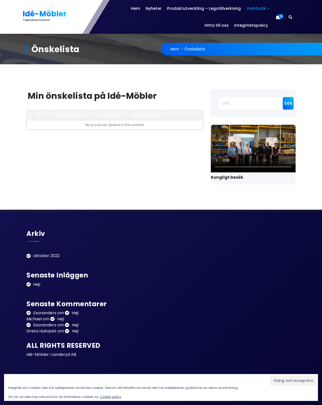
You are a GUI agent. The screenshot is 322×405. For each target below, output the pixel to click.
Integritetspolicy (251, 25)
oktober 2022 (46, 256)
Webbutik (256, 8)
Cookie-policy (110, 397)
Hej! (37, 284)
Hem (135, 8)
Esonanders (44, 313)
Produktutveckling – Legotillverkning (204, 8)
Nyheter (154, 8)
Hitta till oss (217, 25)
